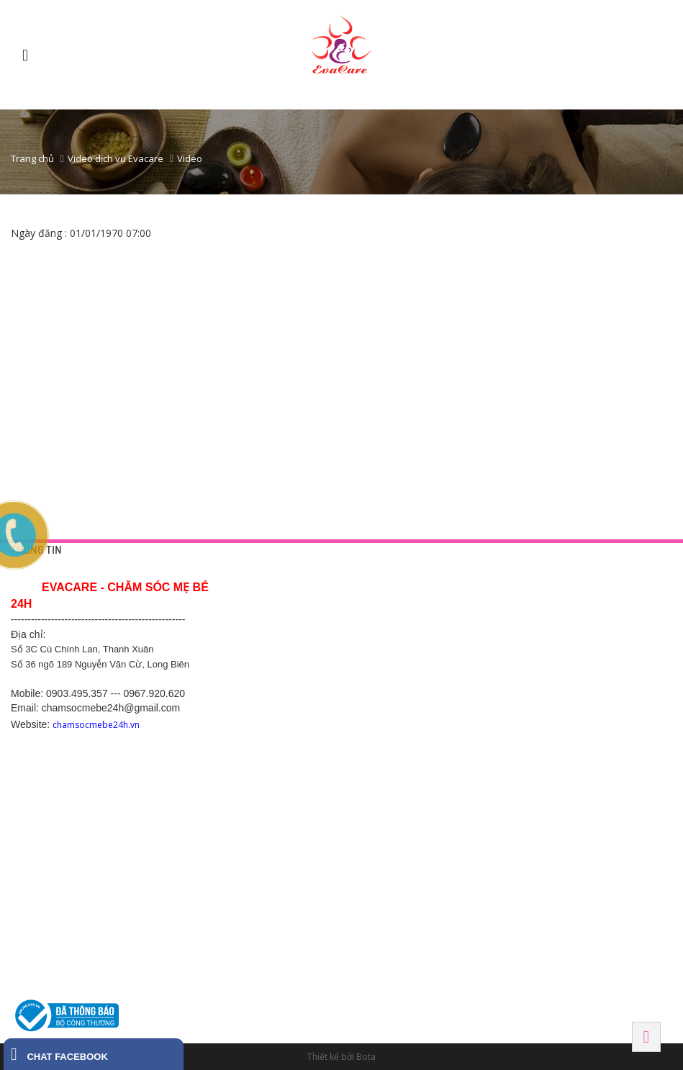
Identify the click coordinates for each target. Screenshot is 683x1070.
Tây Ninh (403, 910)
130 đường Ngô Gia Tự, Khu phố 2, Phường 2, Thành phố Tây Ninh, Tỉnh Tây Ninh (436, 955)
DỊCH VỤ (399, 573)
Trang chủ (32, 158)
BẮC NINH (548, 726)
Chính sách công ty (273, 637)
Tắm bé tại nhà (410, 603)
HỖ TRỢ (253, 573)
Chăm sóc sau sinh (418, 654)
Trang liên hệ (261, 603)
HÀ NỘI (542, 573)
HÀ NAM (253, 910)
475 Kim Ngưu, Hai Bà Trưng (582, 689)
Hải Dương (262, 726)
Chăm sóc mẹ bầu (416, 637)
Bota (366, 1057)
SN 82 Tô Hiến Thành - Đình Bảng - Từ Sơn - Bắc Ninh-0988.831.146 (581, 772)
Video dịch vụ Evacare (115, 158)
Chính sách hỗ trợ (270, 654)
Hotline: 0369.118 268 (278, 789)
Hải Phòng (552, 826)
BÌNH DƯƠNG (411, 726)
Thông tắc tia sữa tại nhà (429, 620)
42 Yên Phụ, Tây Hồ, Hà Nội (581, 603)
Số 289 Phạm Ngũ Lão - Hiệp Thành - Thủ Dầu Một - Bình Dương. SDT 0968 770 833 (438, 772)
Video (189, 158)
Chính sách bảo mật (275, 620)
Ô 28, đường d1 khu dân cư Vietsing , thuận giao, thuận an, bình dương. (441, 823)
